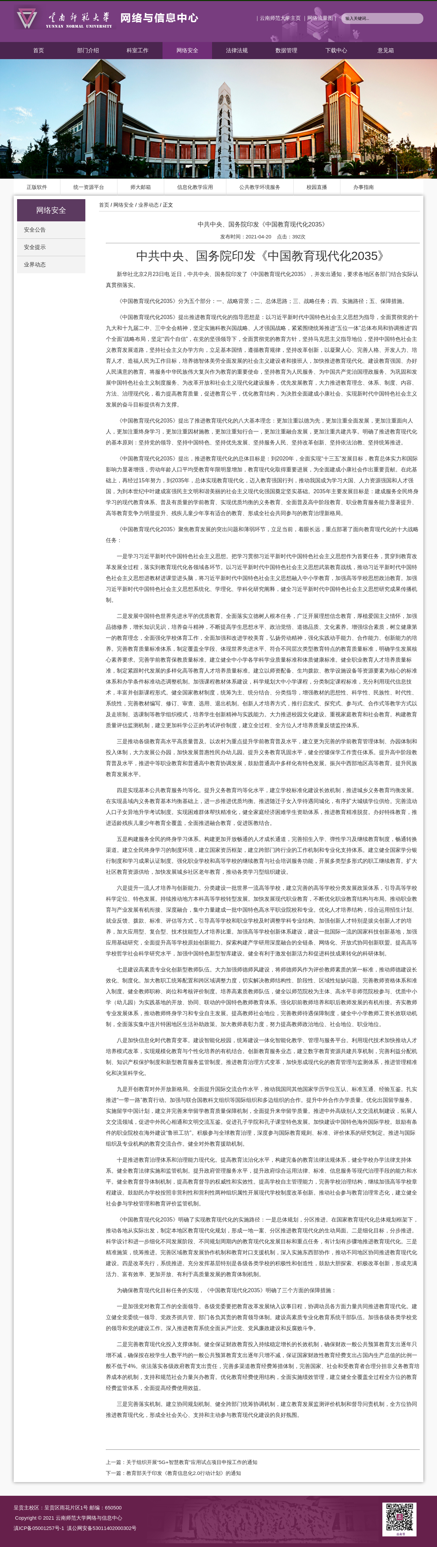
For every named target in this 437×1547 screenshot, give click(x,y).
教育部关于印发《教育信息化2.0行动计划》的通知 (183, 1473)
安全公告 (35, 230)
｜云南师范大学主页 (278, 18)
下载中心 (336, 50)
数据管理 (286, 50)
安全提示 (35, 247)
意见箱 (386, 50)
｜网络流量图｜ (320, 18)
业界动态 (35, 264)
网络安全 (187, 50)
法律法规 (237, 50)
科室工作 (138, 50)
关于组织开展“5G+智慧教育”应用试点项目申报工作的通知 (191, 1462)
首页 (38, 50)
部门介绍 (88, 50)
